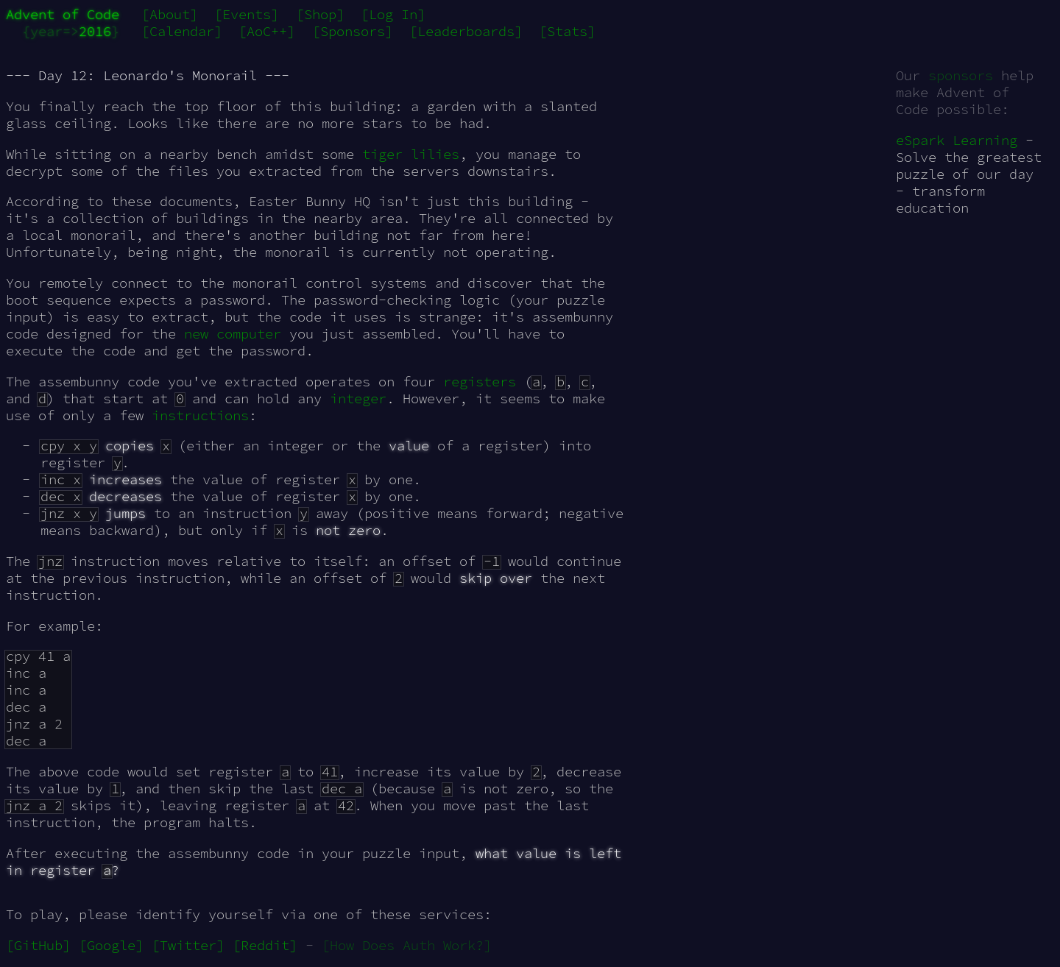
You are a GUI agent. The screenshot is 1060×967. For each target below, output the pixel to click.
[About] (169, 14)
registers (479, 381)
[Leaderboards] (466, 31)
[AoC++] (267, 31)
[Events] (246, 14)
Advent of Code (62, 14)
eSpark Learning (956, 140)
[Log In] (393, 14)
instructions (200, 415)
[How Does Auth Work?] (407, 945)
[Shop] (320, 14)
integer (358, 398)
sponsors (960, 75)
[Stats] (567, 31)
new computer (232, 333)
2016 (95, 31)
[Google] (111, 945)
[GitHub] (38, 945)
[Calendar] (181, 31)
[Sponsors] (352, 31)
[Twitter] (188, 945)
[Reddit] (265, 945)
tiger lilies (410, 154)
